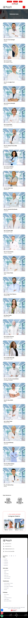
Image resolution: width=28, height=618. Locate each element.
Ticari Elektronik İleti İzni (7, 597)
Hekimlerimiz (6, 563)
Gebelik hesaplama (7, 578)
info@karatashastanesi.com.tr (9, 548)
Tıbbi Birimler (6, 562)
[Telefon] (2, 613)
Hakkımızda (6, 560)
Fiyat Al (21, 1)
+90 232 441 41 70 (8, 543)
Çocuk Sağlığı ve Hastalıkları (8, 586)
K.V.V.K (5, 596)
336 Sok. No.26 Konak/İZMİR (9, 551)
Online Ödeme (6, 573)
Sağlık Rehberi (6, 570)
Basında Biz (6, 565)
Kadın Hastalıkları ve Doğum (8, 583)
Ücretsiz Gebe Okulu (7, 576)
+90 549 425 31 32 (8, 546)
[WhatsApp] (2, 616)
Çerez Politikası (6, 594)
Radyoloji (5, 589)
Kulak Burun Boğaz (7, 584)
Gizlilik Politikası (6, 599)
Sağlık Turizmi (6, 575)
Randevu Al (15, 1)
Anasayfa (5, 559)
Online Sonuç (9, 1)
